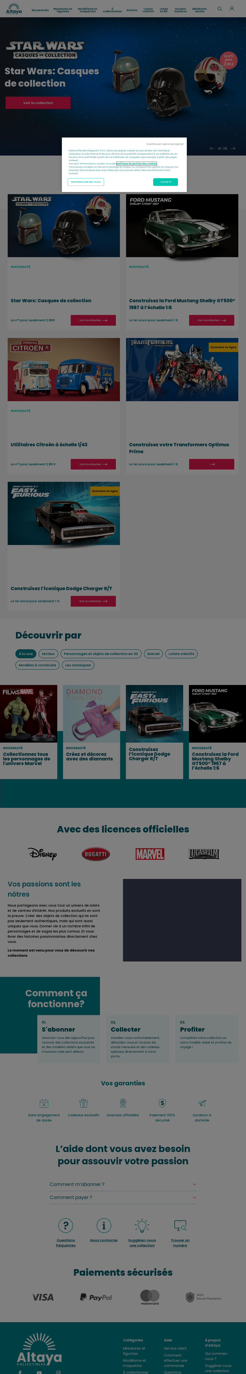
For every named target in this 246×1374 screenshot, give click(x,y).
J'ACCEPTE (165, 182)
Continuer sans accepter (165, 144)
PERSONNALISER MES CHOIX (86, 182)
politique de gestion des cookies (137, 163)
